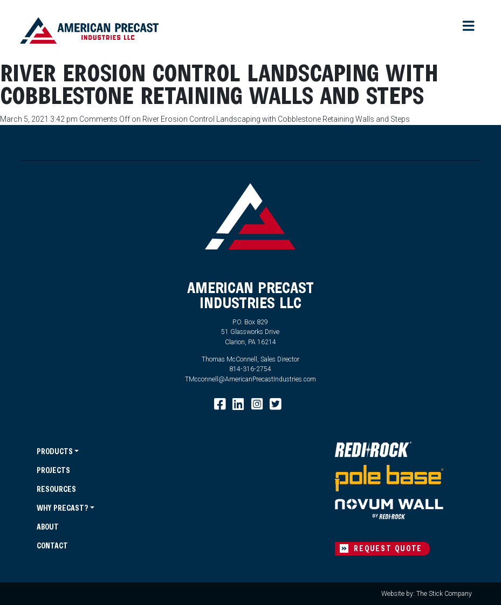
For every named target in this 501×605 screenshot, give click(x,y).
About (48, 526)
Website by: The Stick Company (426, 593)
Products (55, 451)
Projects (53, 470)
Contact (52, 545)
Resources (56, 489)
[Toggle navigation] (468, 26)
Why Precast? (62, 507)
